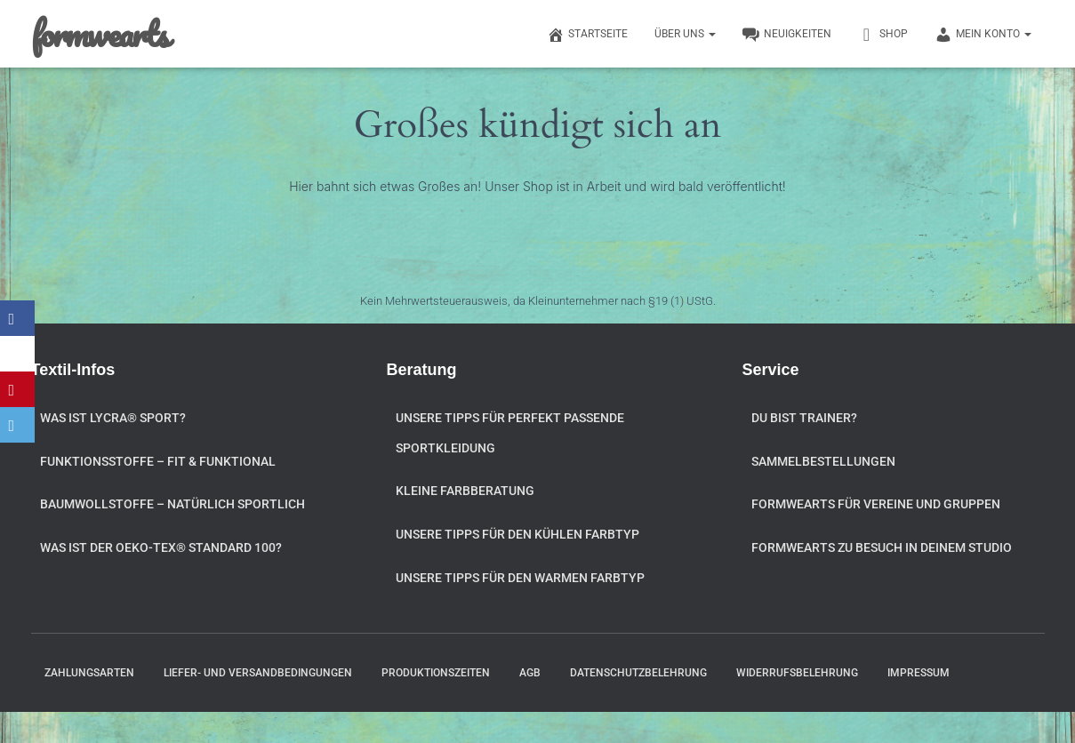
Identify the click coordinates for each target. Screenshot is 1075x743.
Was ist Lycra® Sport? (113, 418)
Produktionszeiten (435, 673)
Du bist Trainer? (804, 418)
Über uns (685, 34)
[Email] (18, 425)
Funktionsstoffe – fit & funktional (158, 461)
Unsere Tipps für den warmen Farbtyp (520, 578)
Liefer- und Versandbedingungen (258, 673)
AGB (530, 673)
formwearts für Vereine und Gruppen (875, 504)
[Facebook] (18, 318)
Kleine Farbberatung (465, 490)
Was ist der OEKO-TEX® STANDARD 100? (161, 547)
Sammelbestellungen (823, 461)
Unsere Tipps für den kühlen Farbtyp (517, 534)
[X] (18, 354)
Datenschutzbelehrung (638, 673)
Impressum (918, 673)
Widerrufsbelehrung (797, 673)
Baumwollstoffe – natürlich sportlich (172, 504)
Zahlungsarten (89, 673)
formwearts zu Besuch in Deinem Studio (881, 547)
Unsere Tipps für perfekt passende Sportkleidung (510, 433)
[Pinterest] (18, 389)
